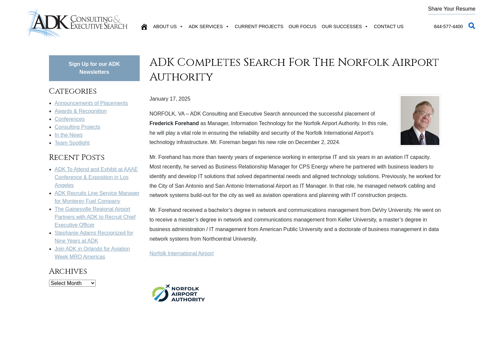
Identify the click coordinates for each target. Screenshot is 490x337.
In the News (68, 135)
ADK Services (209, 26)
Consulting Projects (77, 127)
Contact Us (389, 26)
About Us (168, 26)
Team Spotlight (72, 143)
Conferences (70, 119)
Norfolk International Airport (182, 253)
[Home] (144, 26)
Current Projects (259, 26)
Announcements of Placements (91, 103)
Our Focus (303, 26)
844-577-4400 (448, 26)
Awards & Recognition (81, 111)
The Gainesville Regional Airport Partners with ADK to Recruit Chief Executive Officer (95, 217)
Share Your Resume (451, 9)
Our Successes (345, 26)
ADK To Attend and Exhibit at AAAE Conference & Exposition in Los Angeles (96, 177)
